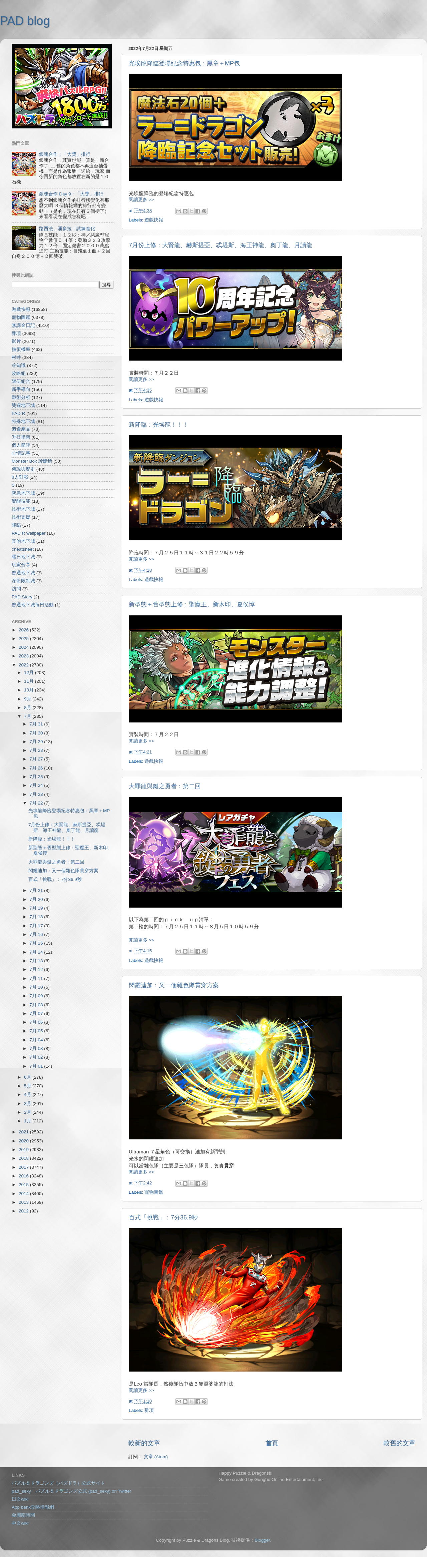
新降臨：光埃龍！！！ (159, 424)
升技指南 (21, 437)
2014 (24, 1193)
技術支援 (21, 517)
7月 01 (36, 1066)
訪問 (16, 588)
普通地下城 (23, 572)
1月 (28, 1120)
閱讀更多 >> (141, 199)
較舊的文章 (399, 1443)
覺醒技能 (21, 501)
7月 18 (36, 916)
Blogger (262, 1540)
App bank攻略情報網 (33, 1507)
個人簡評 (21, 445)
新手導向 (21, 389)
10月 (29, 689)
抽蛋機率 (21, 349)
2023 (24, 655)
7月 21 (36, 890)
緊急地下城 (23, 493)
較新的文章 (144, 1443)
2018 (24, 1158)
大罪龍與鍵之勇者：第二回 (165, 786)
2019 (24, 1149)
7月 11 (36, 978)
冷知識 (19, 365)
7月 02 (36, 1057)
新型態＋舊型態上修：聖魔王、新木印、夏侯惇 (192, 604)
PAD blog (25, 21)
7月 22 (36, 803)
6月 (28, 1077)
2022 (24, 664)
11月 (29, 681)
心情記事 (21, 453)
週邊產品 (21, 429)
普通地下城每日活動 (33, 604)
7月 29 (36, 741)
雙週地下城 (23, 405)
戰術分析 (21, 397)
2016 (24, 1175)
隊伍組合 (21, 381)
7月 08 (36, 1004)
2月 (28, 1112)
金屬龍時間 (23, 1515)
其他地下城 (23, 541)
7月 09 (36, 995)
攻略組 (19, 373)
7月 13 (36, 960)
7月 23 (36, 794)
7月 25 (36, 776)
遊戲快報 (153, 219)
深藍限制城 (23, 580)
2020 (24, 1140)
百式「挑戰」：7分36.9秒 (163, 1217)
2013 (24, 1202)
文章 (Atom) (156, 1456)
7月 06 (36, 1022)
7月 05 (36, 1030)
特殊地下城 (23, 421)
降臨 (16, 525)
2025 (24, 638)
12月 (29, 672)
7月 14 (36, 952)
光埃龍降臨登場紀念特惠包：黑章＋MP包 (184, 63)
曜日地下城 (23, 556)
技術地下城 (23, 509)
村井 (16, 357)
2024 (24, 647)
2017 (24, 1167)
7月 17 (36, 925)
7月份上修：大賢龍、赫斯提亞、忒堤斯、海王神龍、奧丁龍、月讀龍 (220, 245)
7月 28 (36, 750)
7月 (28, 716)
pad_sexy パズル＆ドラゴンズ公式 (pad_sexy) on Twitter (71, 1491)
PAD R (18, 413)
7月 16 (36, 934)
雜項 (149, 1410)
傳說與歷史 (23, 469)
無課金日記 (23, 325)
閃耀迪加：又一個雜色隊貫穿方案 (174, 985)
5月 (28, 1085)
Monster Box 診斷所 (32, 461)
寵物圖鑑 (153, 1192)
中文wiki (20, 1523)
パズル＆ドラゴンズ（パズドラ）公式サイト (58, 1483)
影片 (16, 341)
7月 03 (36, 1048)
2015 (24, 1184)
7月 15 (36, 943)
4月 (28, 1094)
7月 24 (36, 785)
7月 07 (36, 1013)
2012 (24, 1210)
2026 (24, 629)
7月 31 (36, 723)
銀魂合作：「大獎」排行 (64, 154)
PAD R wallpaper (29, 533)
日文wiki (20, 1499)
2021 (24, 1131)
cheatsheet (23, 549)
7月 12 (36, 969)
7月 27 (36, 758)
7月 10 (36, 987)
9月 (28, 698)
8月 (28, 707)
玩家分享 (21, 564)
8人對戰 (20, 477)
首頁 (272, 1443)
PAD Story (22, 596)
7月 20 (36, 899)
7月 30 (36, 732)
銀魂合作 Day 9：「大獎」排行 (71, 193)
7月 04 (36, 1039)
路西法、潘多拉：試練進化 (67, 228)
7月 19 (36, 908)
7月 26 (36, 767)
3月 (28, 1103)
